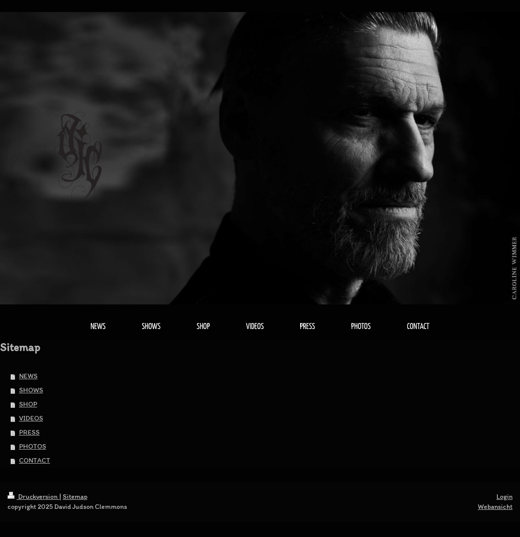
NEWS (28, 376)
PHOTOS (32, 446)
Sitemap (75, 496)
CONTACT (34, 460)
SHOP (28, 404)
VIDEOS (31, 418)
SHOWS (31, 390)
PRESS (29, 432)
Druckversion (33, 496)
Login (504, 496)
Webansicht (495, 506)
